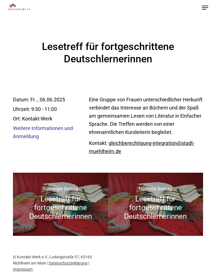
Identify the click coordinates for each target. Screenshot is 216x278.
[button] (205, 7)
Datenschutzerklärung (68, 263)
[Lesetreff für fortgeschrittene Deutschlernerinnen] (60, 204)
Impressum (23, 269)
